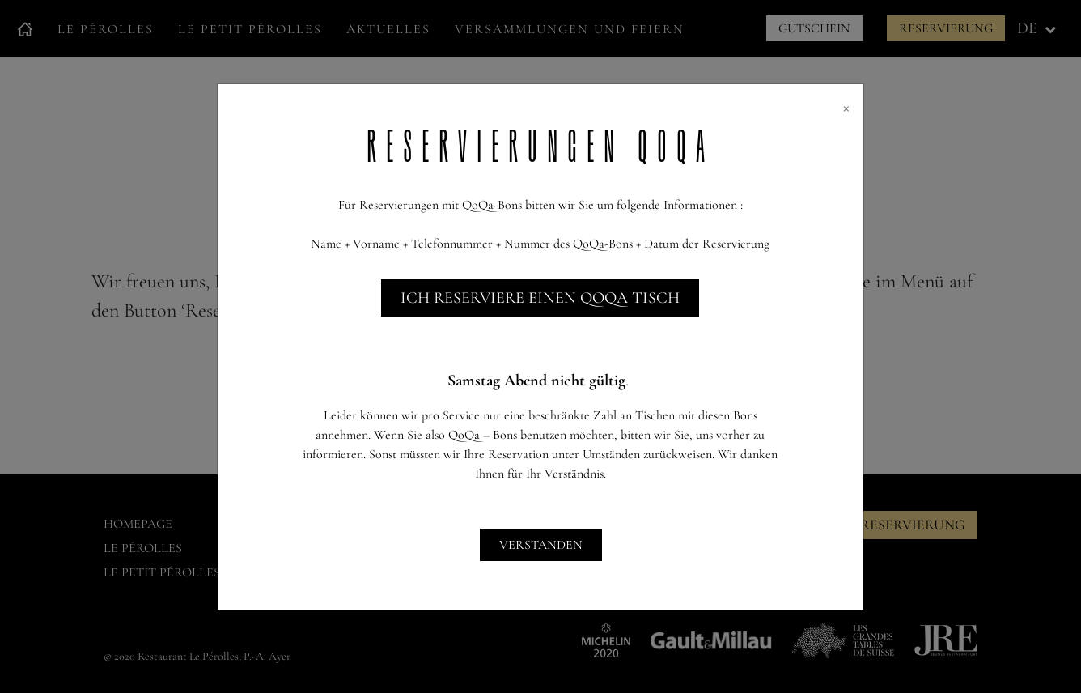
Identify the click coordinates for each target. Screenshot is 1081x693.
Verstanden (541, 545)
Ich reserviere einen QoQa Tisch (540, 298)
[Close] (846, 107)
